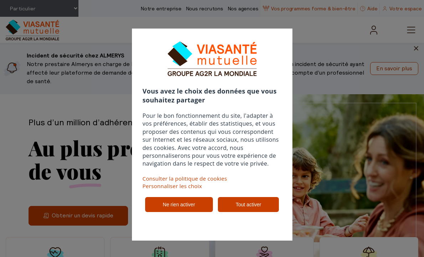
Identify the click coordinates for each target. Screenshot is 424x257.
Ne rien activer (179, 204)
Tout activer (248, 204)
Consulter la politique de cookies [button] (185, 178)
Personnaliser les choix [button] (172, 186)
